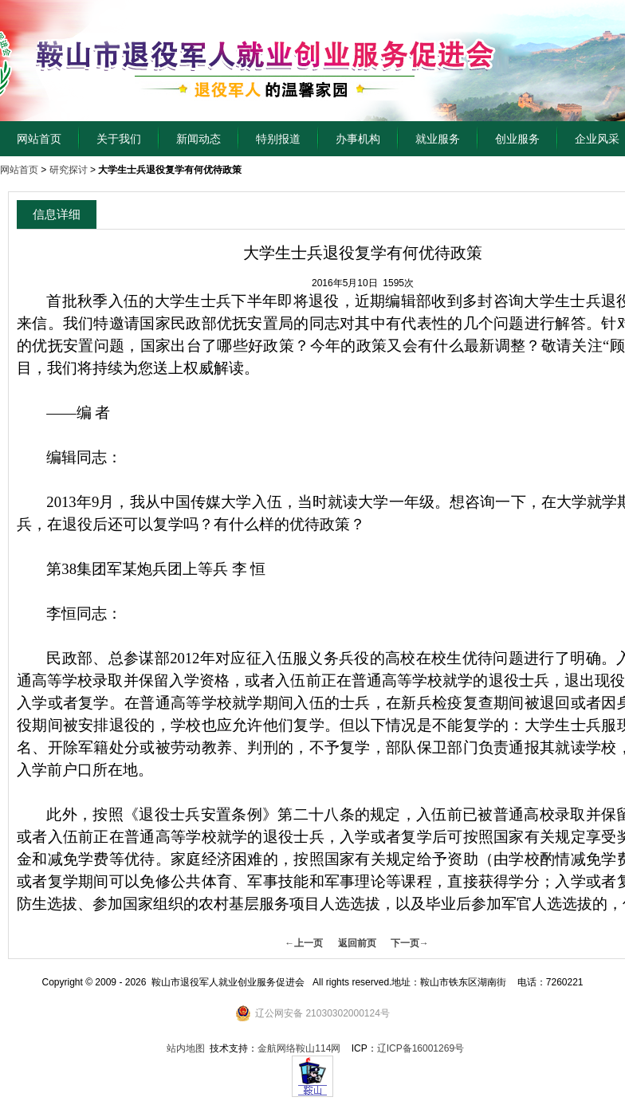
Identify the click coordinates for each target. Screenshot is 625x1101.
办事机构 (358, 138)
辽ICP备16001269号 (420, 1048)
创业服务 (517, 138)
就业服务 (437, 138)
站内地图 (186, 1048)
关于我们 (118, 138)
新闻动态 (198, 138)
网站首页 (39, 138)
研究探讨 (68, 169)
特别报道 (278, 138)
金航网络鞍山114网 (298, 1048)
